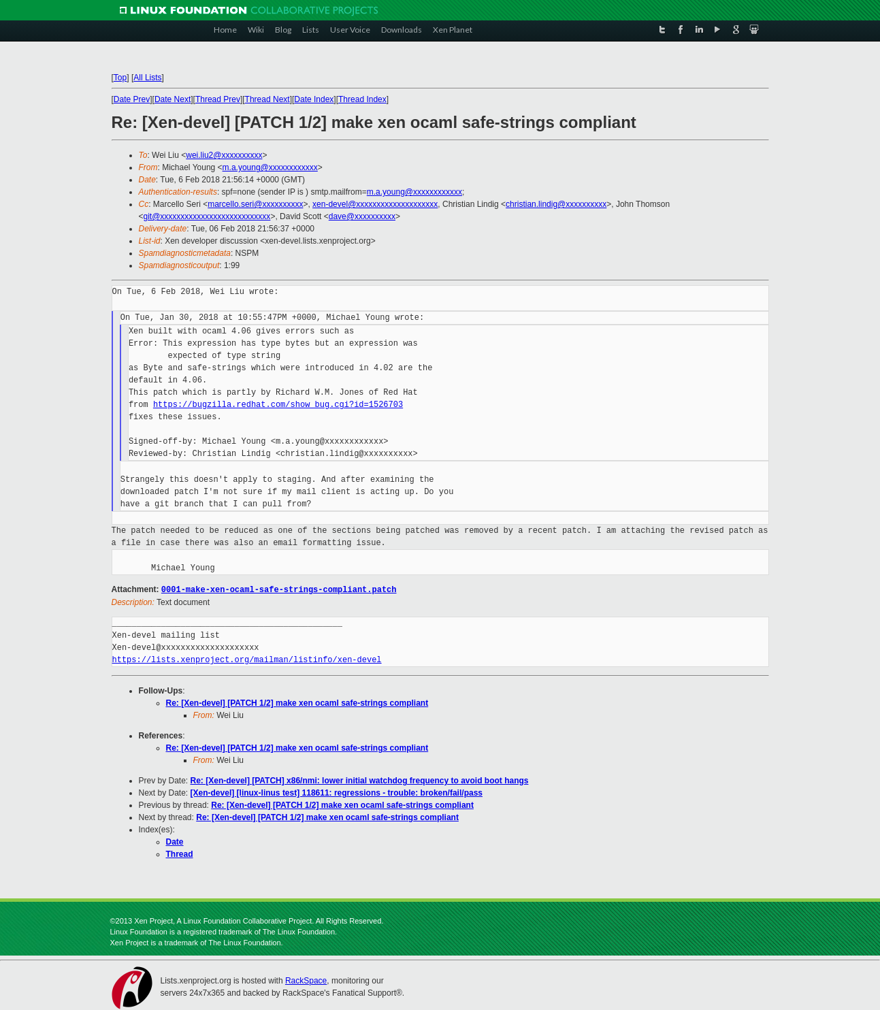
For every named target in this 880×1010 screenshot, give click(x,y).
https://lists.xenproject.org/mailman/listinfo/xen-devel (247, 659)
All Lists (147, 77)
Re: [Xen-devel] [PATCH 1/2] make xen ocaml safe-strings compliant (297, 702)
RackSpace (306, 980)
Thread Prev (217, 99)
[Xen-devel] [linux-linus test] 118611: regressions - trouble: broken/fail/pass (337, 792)
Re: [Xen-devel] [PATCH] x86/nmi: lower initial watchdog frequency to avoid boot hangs (360, 780)
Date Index (313, 99)
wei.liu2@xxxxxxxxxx (224, 155)
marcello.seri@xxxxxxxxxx (255, 204)
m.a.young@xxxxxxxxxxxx (270, 167)
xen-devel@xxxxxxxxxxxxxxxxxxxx (375, 204)
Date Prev (132, 99)
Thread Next (267, 99)
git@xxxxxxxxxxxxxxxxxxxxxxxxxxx (207, 216)
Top (120, 77)
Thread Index (362, 99)
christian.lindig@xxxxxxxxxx (556, 204)
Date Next (172, 99)
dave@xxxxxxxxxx (362, 216)
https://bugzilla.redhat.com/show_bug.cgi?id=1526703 (278, 404)
